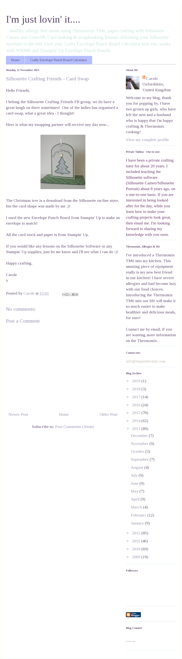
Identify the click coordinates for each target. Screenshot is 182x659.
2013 (136, 428)
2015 (136, 412)
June (135, 483)
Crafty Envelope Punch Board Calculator (58, 60)
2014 (136, 420)
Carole (152, 78)
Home (15, 60)
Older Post (108, 414)
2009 (136, 557)
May (135, 491)
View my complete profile (147, 139)
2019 (136, 381)
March (137, 507)
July (135, 475)
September (140, 459)
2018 (136, 389)
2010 (136, 549)
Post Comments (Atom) (74, 426)
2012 (136, 533)
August (137, 467)
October (138, 451)
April (135, 499)
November (140, 443)
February (139, 515)
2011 (136, 541)
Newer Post (18, 414)
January (138, 523)
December (140, 435)
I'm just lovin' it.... (43, 19)
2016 (136, 405)
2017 (136, 397)
